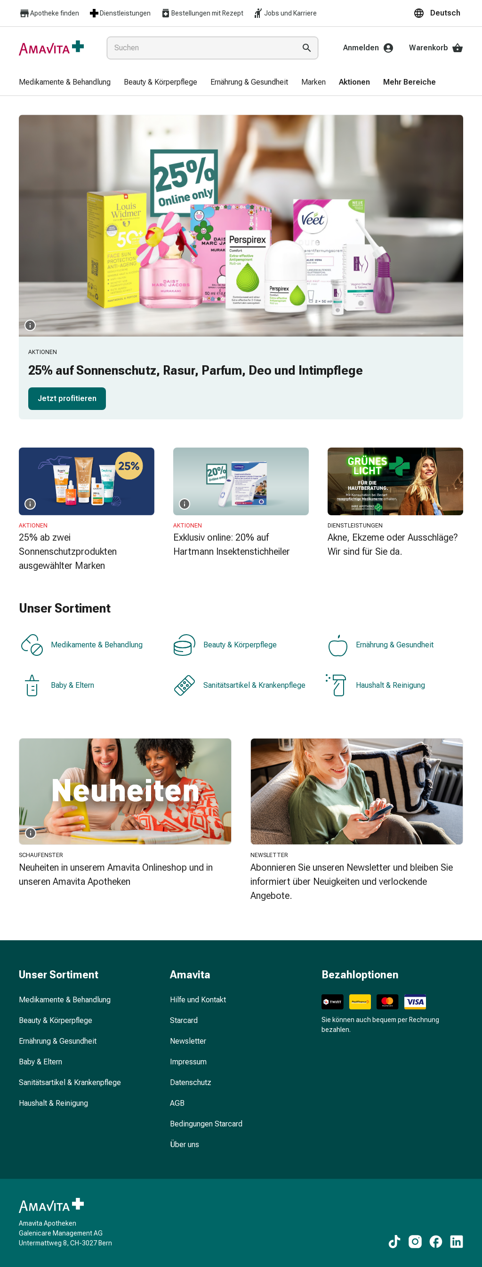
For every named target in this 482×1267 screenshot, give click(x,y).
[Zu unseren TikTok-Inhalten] (394, 1241)
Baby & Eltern (57, 685)
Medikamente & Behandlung (82, 645)
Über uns (184, 1144)
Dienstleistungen (119, 13)
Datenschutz (190, 1082)
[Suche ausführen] (307, 48)
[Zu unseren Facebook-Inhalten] (435, 1241)
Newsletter (188, 1041)
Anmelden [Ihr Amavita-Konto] (368, 48)
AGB (177, 1103)
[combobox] (199, 48)
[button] (438, 13)
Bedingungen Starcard (206, 1123)
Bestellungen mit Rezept (201, 13)
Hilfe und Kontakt (198, 999)
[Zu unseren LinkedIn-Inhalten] (456, 1241)
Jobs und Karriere (285, 13)
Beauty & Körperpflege (225, 645)
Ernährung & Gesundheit (380, 645)
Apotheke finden (49, 13)
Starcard (184, 1020)
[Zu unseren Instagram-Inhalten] (415, 1241)
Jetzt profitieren (67, 398)
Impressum (188, 1061)
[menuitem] (65, 83)
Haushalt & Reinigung (375, 685)
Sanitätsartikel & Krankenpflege (239, 685)
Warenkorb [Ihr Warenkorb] (436, 48)
